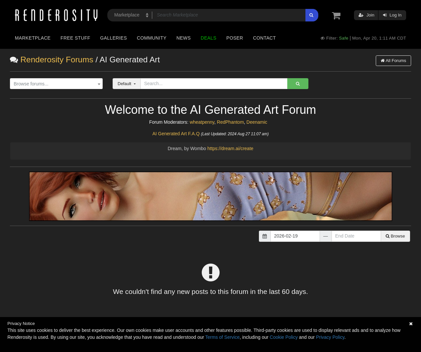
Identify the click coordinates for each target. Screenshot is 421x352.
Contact (264, 38)
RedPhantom (230, 122)
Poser (234, 38)
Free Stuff (75, 38)
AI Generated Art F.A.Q (175, 133)
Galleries (113, 38)
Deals (209, 38)
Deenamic (256, 122)
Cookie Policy (284, 337)
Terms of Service (222, 337)
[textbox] (55, 84)
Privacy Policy (330, 337)
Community (152, 38)
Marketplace (33, 38)
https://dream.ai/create (230, 148)
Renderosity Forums (56, 59)
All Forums (393, 60)
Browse (395, 236)
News (183, 38)
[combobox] (56, 83)
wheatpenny (202, 122)
